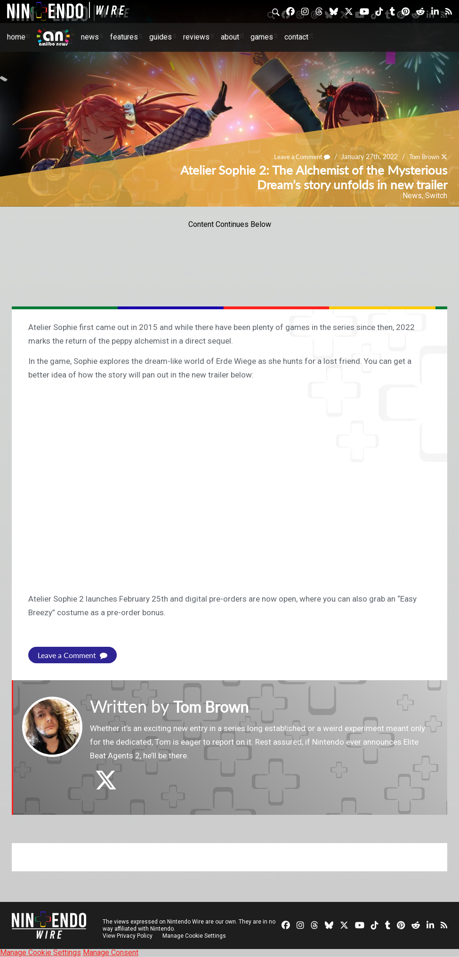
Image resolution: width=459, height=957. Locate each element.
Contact (296, 36)
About (230, 36)
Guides (160, 36)
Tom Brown (422, 157)
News (90, 36)
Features (124, 36)
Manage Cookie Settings (195, 936)
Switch (436, 195)
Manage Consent (110, 952)
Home (16, 36)
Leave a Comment (296, 157)
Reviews (196, 36)
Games (261, 36)
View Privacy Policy (128, 936)
